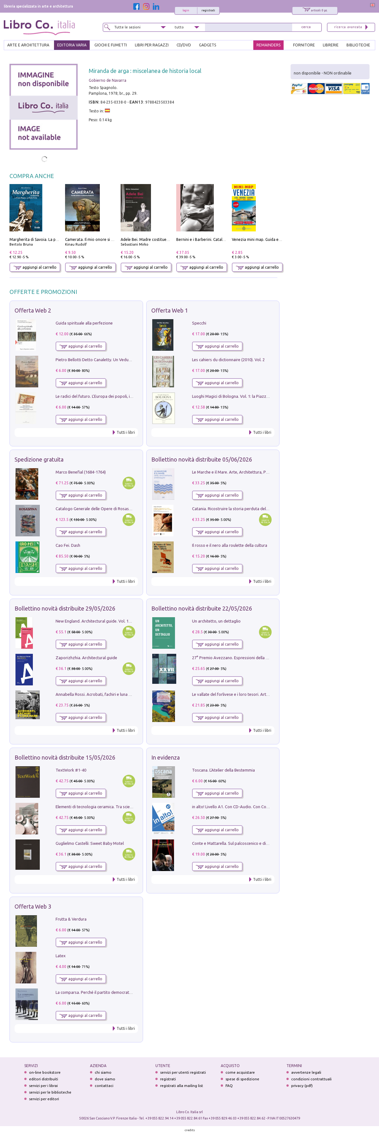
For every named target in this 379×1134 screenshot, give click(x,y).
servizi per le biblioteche (50, 1092)
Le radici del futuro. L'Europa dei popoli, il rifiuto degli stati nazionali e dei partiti (129, 396)
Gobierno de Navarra (107, 80)
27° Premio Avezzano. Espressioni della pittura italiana (242, 657)
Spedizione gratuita (39, 459)
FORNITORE (304, 45)
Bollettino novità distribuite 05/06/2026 (201, 459)
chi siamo (103, 1072)
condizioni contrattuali (311, 1079)
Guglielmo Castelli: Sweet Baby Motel (90, 843)
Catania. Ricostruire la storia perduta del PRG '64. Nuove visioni (250, 508)
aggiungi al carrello (35, 267)
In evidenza (165, 757)
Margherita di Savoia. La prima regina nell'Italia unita (56, 239)
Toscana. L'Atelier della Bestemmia (223, 770)
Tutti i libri (126, 432)
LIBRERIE (331, 45)
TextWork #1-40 (71, 770)
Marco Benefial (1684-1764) (81, 472)
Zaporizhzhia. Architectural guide (86, 657)
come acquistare (240, 1072)
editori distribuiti (43, 1079)
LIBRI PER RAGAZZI (152, 45)
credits (190, 1130)
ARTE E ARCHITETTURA (28, 45)
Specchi (199, 323)
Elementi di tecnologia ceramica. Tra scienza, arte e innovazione (114, 806)
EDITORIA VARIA (72, 45)
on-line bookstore (45, 1072)
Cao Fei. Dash (68, 545)
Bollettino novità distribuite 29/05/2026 (65, 608)
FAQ (229, 1085)
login (186, 10)
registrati (208, 10)
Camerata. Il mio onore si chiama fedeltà (101, 239)
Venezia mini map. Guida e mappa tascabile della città (279, 239)
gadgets (207, 45)
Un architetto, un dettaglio (216, 621)
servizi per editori (44, 1099)
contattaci (104, 1085)
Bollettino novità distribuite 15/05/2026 (65, 757)
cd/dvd (184, 45)
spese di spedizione (242, 1079)
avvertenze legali (306, 1072)
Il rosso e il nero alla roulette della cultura (229, 545)
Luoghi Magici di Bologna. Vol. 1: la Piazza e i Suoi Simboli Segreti (252, 396)
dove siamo (105, 1079)
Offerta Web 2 (33, 310)
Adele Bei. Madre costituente (146, 239)
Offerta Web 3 (33, 906)
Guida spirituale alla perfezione (84, 323)
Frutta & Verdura (71, 919)
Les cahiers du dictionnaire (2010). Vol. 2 (228, 359)
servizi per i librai (43, 1085)
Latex (61, 955)
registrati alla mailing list (181, 1085)
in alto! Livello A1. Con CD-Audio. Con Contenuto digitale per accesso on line (261, 806)
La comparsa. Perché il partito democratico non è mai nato (109, 992)
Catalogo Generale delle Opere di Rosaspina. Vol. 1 (102, 508)
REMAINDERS (268, 45)
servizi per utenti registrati (183, 1072)
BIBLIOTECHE (358, 45)
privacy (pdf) (302, 1085)
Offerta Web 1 (169, 310)
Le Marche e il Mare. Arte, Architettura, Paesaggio (237, 472)
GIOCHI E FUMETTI (110, 45)
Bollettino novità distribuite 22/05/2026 (201, 608)
